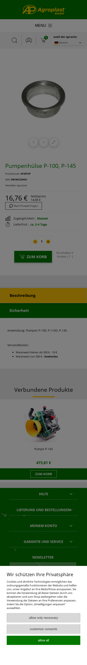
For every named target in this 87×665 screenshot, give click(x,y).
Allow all (43, 640)
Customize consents (43, 629)
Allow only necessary (43, 617)
